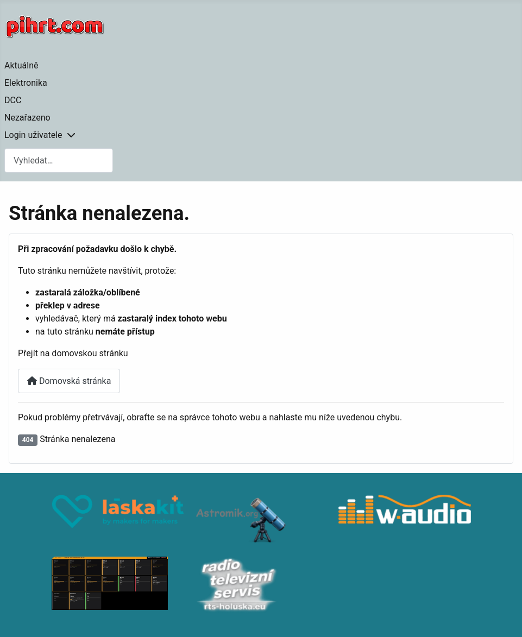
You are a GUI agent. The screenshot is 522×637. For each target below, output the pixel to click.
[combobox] (58, 160)
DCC (12, 100)
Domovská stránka (69, 381)
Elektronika (25, 83)
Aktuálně (21, 65)
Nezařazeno (27, 117)
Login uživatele (33, 135)
